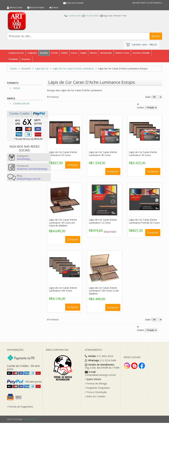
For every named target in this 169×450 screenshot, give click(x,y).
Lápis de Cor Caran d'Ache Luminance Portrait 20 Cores (144, 221)
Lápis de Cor (42, 68)
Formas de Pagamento (20, 406)
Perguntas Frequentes (97, 387)
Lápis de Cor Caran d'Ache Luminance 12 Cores (103, 221)
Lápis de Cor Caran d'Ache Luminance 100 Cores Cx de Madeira (104, 290)
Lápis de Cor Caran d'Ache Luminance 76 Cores (143, 154)
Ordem (140, 107)
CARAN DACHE (21, 103)
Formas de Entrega (96, 383)
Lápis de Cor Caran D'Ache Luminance (73, 68)
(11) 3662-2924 (73, 15)
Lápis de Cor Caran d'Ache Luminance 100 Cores (63, 289)
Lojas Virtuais (29, 419)
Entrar (55, 7)
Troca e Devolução (96, 392)
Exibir (148, 96)
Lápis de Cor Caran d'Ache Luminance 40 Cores (103, 154)
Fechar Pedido (37, 7)
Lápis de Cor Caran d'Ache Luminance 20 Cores (63, 154)
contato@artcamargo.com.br (100, 374)
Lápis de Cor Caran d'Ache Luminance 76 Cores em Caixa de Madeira (63, 222)
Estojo (16, 88)
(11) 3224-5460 (91, 15)
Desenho (26, 68)
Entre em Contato (75, 2)
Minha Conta (16, 7)
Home (13, 68)
